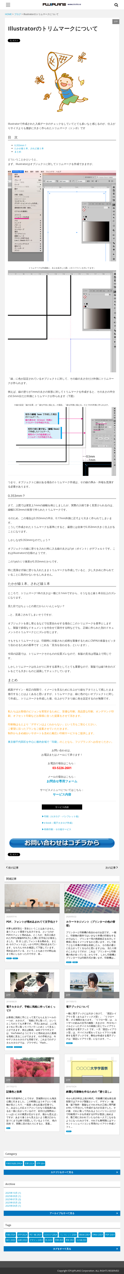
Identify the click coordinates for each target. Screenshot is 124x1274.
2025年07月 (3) (13, 1199)
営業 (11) (29, 1163)
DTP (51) (22, 1235)
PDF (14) (109, 1235)
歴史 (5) (69, 1240)
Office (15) (97, 1235)
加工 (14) (10, 1240)
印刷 (74, 962)
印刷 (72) (10, 1235)
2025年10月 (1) (13, 1192)
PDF (14, 958)
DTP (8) (39, 1163)
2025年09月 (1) (13, 1196)
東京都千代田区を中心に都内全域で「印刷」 (34, 742)
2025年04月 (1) (13, 1205)
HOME (8, 14)
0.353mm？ (20, 145)
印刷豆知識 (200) (13, 1163)
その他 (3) (80, 1240)
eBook (9, 1047)
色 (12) (48, 1240)
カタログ (18, 1047)
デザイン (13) (35, 1240)
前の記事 (12, 867)
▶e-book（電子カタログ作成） (58, 822)
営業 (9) (58, 1240)
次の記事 (111, 867)
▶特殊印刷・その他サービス (56, 829)
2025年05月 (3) (13, 1202)
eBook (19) (84, 1235)
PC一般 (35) (35, 1235)
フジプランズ (62, 4)
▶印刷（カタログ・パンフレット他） (61, 816)
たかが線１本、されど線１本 (29, 148)
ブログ (17, 14)
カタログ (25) (50, 1235)
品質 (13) (22, 1240)
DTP (8, 958)
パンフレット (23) (67, 1235)
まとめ (17, 151)
